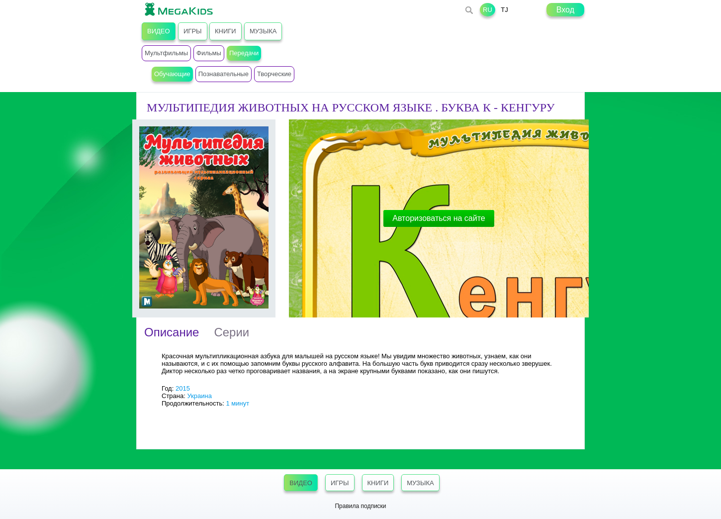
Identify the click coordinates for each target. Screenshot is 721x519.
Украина (199, 396)
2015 (183, 388)
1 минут (237, 403)
